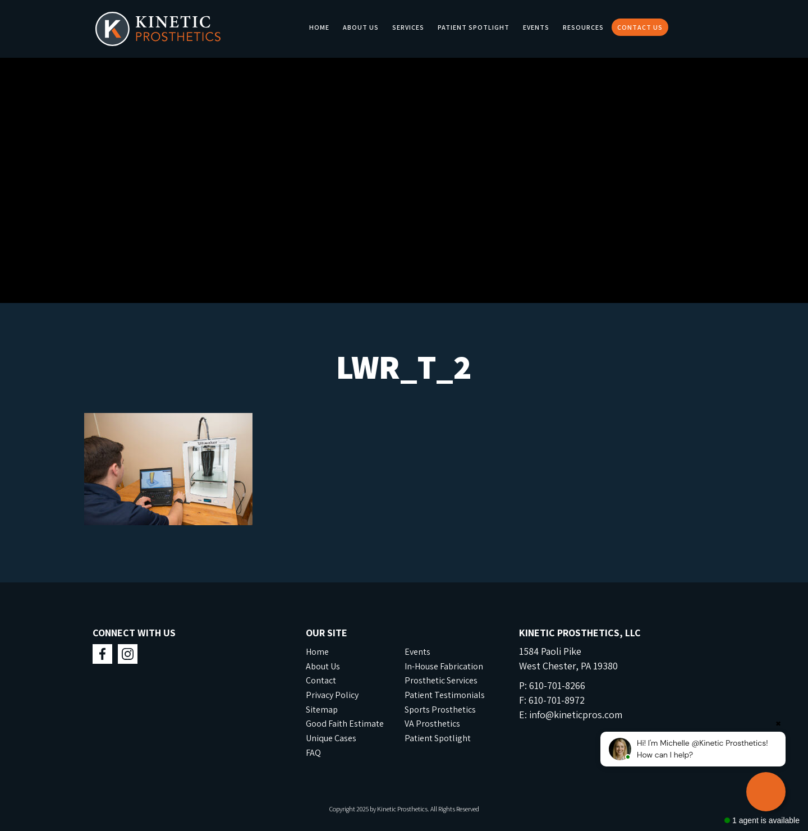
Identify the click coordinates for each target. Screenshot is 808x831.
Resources (583, 27)
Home (319, 27)
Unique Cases (331, 738)
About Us (361, 27)
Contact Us (640, 27)
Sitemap (322, 709)
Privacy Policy (332, 695)
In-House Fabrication (444, 666)
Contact (321, 680)
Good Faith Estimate (345, 723)
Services (408, 27)
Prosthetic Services (441, 680)
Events (536, 27)
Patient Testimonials (445, 695)
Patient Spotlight (473, 27)
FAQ (313, 753)
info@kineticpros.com (575, 714)
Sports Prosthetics (440, 709)
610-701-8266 (557, 685)
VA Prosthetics (432, 723)
